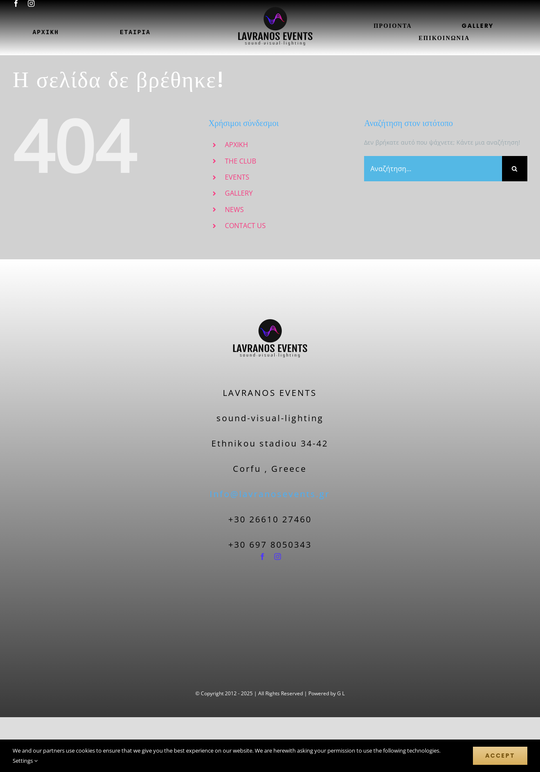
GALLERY (239, 193)
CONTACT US (245, 225)
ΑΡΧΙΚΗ (236, 144)
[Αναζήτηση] (514, 168)
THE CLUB (240, 161)
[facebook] (16, 3)
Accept (500, 755)
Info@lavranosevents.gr (270, 494)
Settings (25, 760)
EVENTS (237, 177)
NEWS (234, 209)
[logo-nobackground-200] (270, 303)
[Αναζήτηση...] (433, 168)
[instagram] (31, 3)
